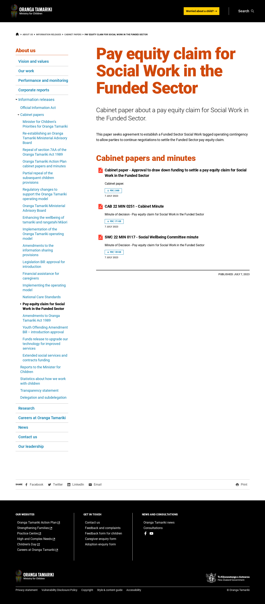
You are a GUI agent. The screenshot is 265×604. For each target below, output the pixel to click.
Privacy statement (27, 590)
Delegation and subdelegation (43, 397)
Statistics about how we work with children (43, 381)
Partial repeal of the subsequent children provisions (38, 177)
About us (28, 34)
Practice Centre (33, 533)
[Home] (17, 35)
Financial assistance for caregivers (41, 276)
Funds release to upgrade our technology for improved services (45, 343)
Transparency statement (39, 390)
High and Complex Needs (40, 539)
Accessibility (133, 590)
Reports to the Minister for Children (40, 369)
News (23, 427)
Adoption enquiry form (100, 544)
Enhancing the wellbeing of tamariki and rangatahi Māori (45, 219)
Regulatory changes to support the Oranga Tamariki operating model (45, 194)
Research (26, 408)
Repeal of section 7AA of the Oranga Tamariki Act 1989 (44, 152)
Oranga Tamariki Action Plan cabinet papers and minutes (44, 163)
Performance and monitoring (43, 80)
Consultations (153, 528)
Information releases (48, 34)
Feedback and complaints (103, 528)
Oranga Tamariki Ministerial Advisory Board (44, 208)
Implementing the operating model (44, 287)
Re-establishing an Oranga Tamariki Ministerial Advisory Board (45, 138)
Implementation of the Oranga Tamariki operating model (43, 234)
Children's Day (32, 544)
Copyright (87, 590)
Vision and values (33, 61)
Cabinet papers (73, 34)
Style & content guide (109, 590)
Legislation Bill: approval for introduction (44, 264)
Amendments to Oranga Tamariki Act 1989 (41, 318)
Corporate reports (33, 90)
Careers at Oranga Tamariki (42, 417)
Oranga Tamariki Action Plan (41, 523)
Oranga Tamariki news (159, 522)
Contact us (27, 437)
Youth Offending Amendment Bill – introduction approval (45, 329)
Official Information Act (38, 108)
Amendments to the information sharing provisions (38, 250)
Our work (26, 71)
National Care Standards (42, 297)
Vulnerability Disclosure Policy (59, 590)
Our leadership (31, 446)
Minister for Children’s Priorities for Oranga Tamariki (45, 124)
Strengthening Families (38, 528)
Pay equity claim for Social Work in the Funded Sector (42, 306)
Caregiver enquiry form (100, 539)
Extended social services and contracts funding (45, 357)
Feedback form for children (103, 533)
